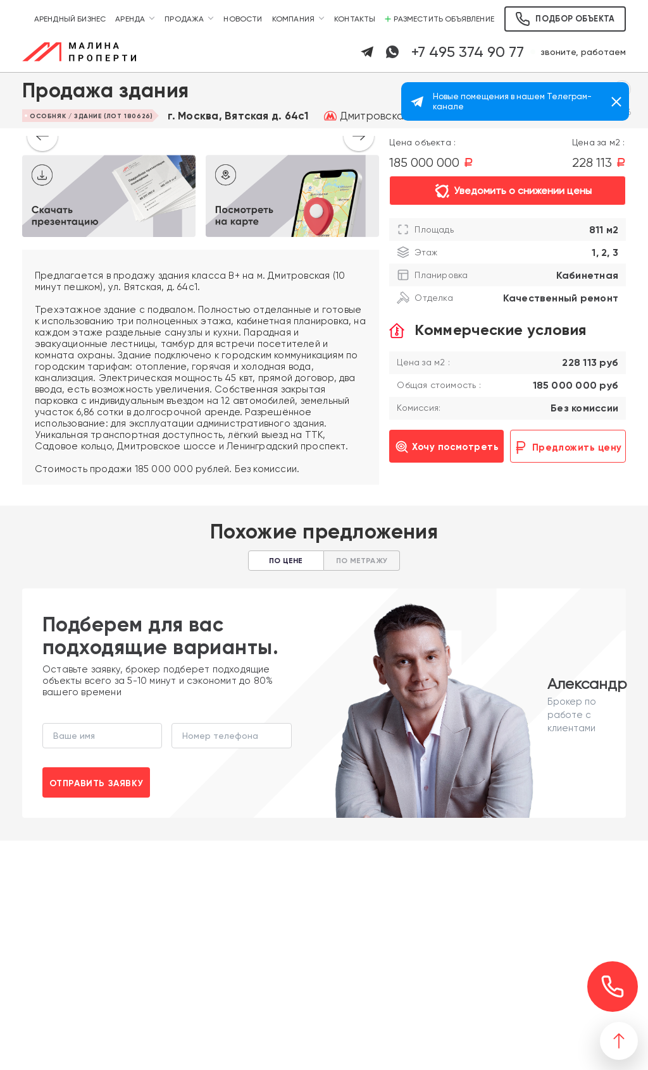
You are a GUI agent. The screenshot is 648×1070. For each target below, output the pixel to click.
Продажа (184, 19)
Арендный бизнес (70, 19)
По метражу (361, 560)
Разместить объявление (439, 19)
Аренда (130, 19)
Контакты (354, 19)
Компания (293, 19)
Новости (242, 19)
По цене (285, 560)
